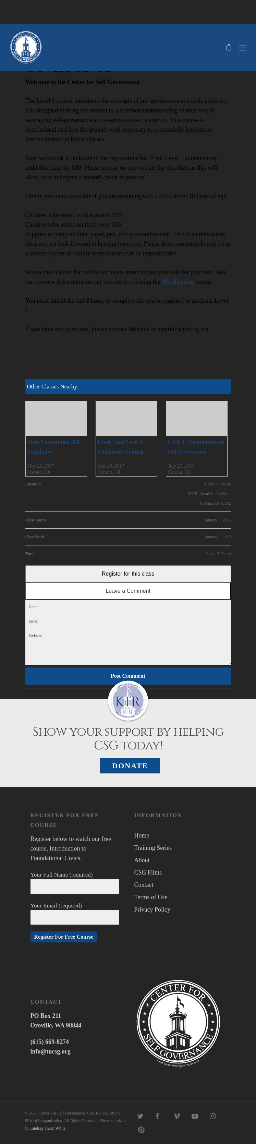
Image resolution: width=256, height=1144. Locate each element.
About (142, 860)
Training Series (153, 847)
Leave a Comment (128, 591)
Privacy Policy (152, 909)
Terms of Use (151, 897)
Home (141, 835)
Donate (130, 765)
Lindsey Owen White (48, 1128)
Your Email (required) (75, 913)
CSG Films (148, 872)
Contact (144, 884)
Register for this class (128, 574)
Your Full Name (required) (75, 882)
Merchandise (178, 281)
